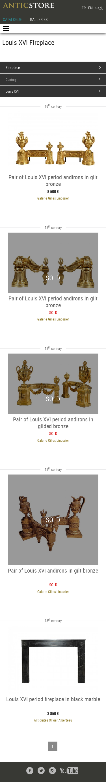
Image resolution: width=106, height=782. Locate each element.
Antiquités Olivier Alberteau (53, 720)
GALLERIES (38, 19)
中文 (99, 7)
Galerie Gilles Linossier (53, 198)
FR (84, 7)
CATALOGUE (12, 19)
